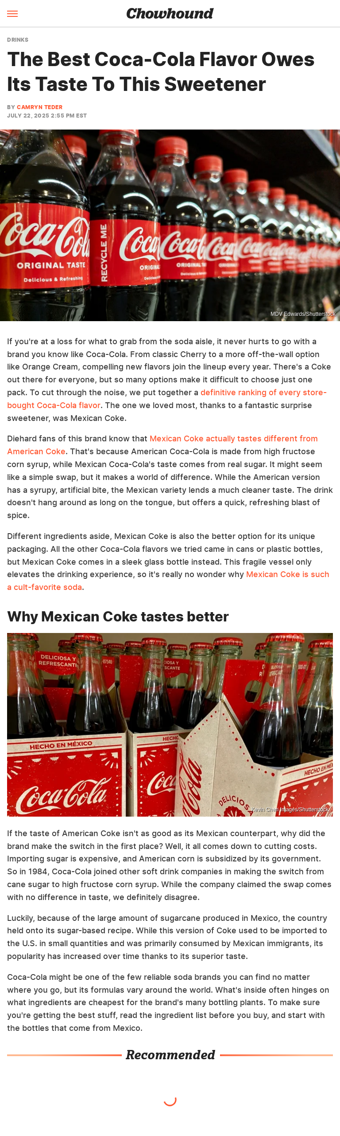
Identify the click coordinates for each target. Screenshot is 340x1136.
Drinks (17, 40)
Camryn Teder (39, 107)
